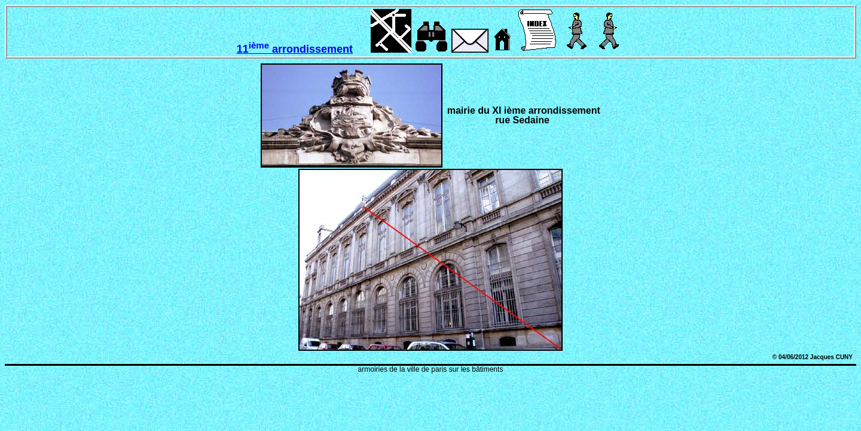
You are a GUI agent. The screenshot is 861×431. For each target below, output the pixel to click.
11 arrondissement (295, 49)
